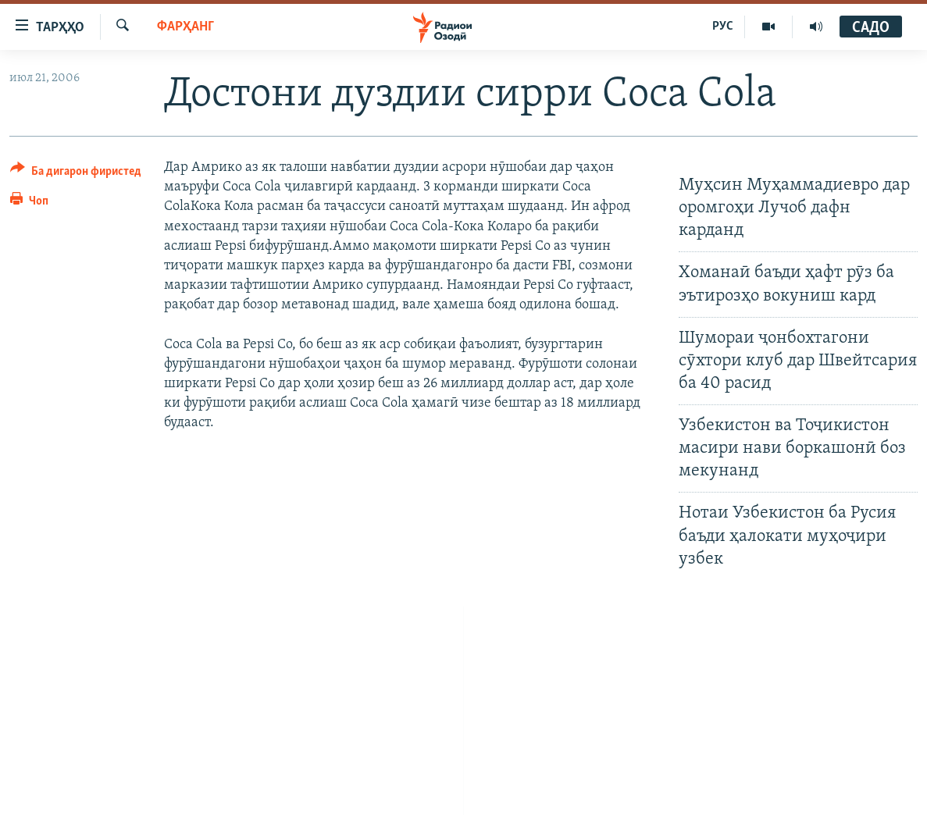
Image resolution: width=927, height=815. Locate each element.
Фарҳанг (185, 27)
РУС (722, 26)
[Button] (75, 174)
